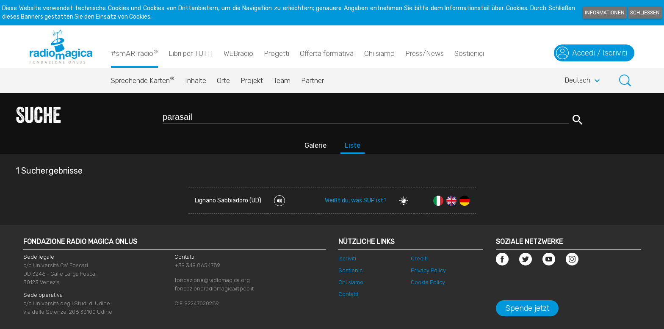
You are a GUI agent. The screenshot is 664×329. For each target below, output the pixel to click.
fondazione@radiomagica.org (212, 280)
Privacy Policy (428, 270)
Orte (223, 80)
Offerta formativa (327, 53)
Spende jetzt (527, 308)
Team (282, 80)
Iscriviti (347, 258)
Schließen (645, 13)
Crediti (419, 258)
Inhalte (195, 80)
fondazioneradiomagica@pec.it (214, 288)
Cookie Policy (428, 282)
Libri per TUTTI (191, 53)
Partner (312, 80)
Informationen (605, 13)
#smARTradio (134, 53)
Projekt (252, 80)
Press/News (424, 53)
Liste (352, 145)
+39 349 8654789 (197, 265)
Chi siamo (379, 53)
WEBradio (238, 53)
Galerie (315, 145)
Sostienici (469, 53)
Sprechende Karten (142, 78)
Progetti (276, 53)
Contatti (348, 294)
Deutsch (583, 81)
